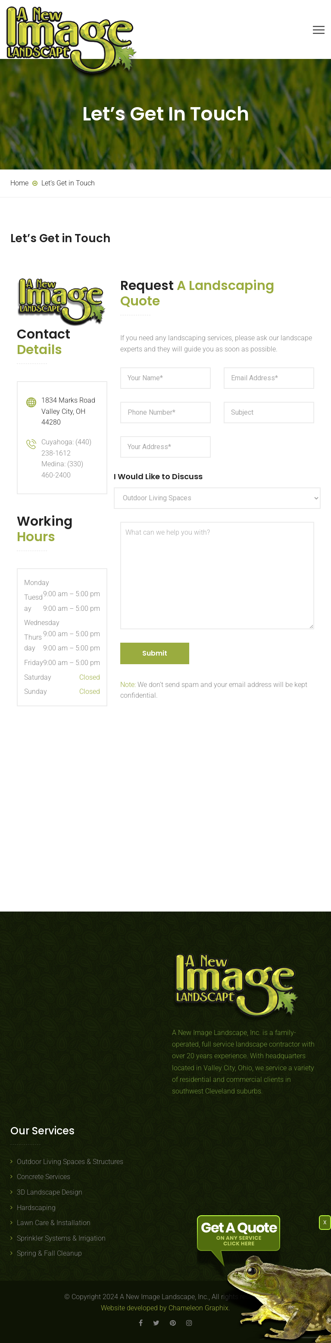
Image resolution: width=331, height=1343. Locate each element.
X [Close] (325, 1223)
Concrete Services (43, 1177)
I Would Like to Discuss (158, 476)
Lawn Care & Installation (54, 1223)
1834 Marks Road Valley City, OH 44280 (68, 411)
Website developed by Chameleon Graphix (164, 1308)
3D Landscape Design (49, 1192)
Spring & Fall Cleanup (49, 1253)
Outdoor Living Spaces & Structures (70, 1162)
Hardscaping (36, 1208)
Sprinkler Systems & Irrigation (61, 1238)
